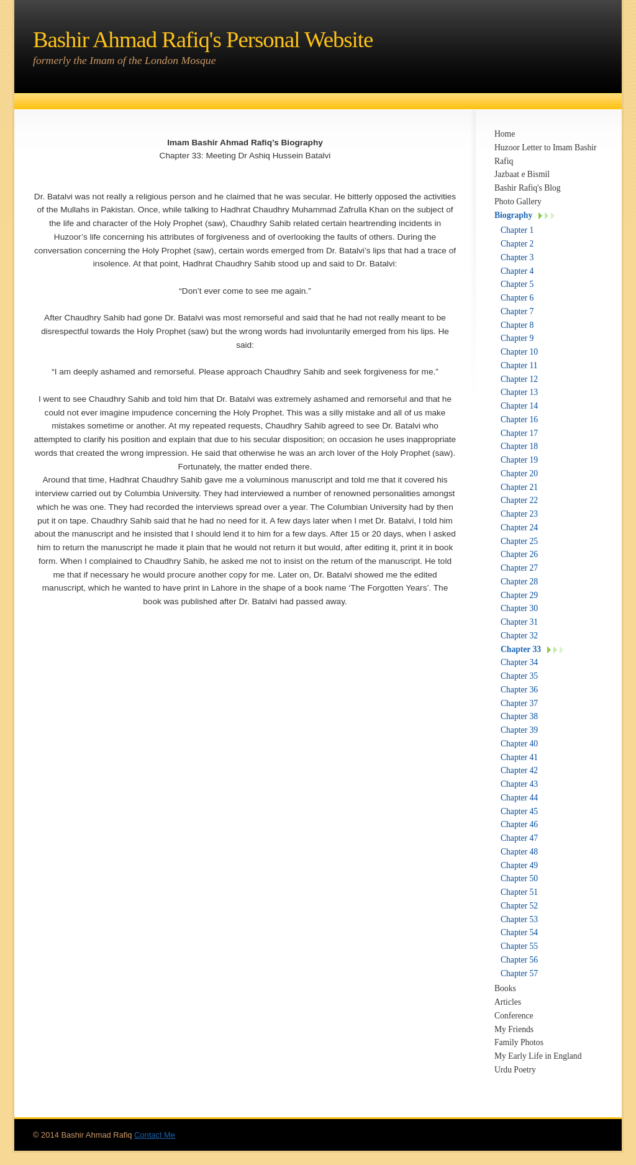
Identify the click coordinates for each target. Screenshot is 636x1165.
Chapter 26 (519, 554)
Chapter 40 (519, 743)
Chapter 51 (519, 892)
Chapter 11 (519, 365)
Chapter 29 (519, 595)
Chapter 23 (519, 514)
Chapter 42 (519, 770)
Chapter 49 (519, 865)
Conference (514, 1015)
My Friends (514, 1029)
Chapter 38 (519, 716)
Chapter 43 (519, 784)
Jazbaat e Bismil (522, 174)
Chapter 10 (519, 351)
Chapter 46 (519, 824)
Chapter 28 (519, 581)
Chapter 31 (519, 622)
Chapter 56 (519, 959)
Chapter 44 (519, 797)
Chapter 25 (519, 541)
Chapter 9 (517, 338)
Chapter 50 (519, 878)
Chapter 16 (519, 419)
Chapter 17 (519, 433)
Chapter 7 (517, 311)
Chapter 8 (517, 325)
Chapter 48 (519, 851)
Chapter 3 (517, 257)
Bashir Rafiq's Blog (527, 188)
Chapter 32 (519, 635)
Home (504, 133)
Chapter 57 (519, 973)
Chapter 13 (519, 392)
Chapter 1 (517, 230)
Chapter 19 (519, 460)
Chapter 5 (517, 284)
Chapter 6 (517, 297)
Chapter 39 (519, 730)
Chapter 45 (519, 811)
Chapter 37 (519, 703)
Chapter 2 (517, 243)
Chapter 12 (519, 379)
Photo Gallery (518, 201)
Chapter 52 (519, 905)
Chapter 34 (519, 662)
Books (505, 988)
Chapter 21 (519, 487)
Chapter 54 (519, 932)
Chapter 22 (519, 500)
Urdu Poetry (515, 1069)
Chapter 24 (519, 527)
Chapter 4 (517, 271)
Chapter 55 (519, 946)
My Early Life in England (537, 1056)
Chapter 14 (519, 405)
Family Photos (518, 1042)
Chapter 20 (519, 473)
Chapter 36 (519, 689)
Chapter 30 (519, 608)
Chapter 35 (519, 676)
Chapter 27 (519, 568)
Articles (507, 1002)
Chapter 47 (519, 838)
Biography (513, 215)
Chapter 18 (519, 446)
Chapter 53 (519, 919)
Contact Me (154, 1135)
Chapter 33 (521, 649)
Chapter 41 (519, 757)
